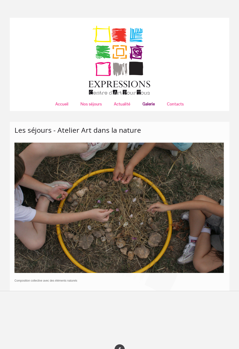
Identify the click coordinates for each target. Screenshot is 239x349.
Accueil (61, 104)
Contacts (175, 104)
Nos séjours (91, 104)
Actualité (122, 104)
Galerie (148, 104)
